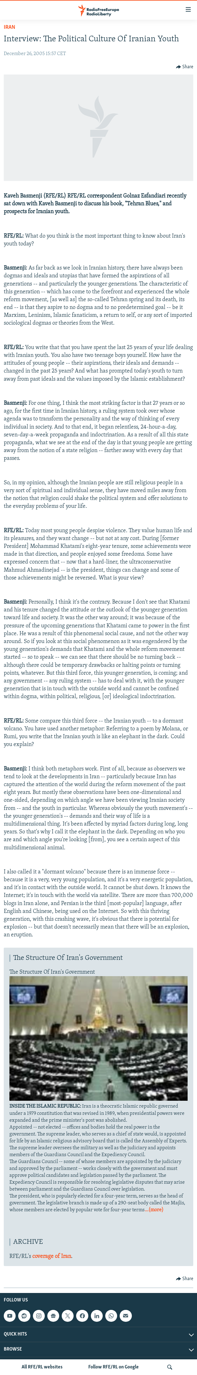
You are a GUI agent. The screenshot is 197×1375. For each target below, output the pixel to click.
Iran (9, 27)
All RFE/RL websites (42, 1367)
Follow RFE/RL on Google (113, 1367)
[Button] (185, 67)
